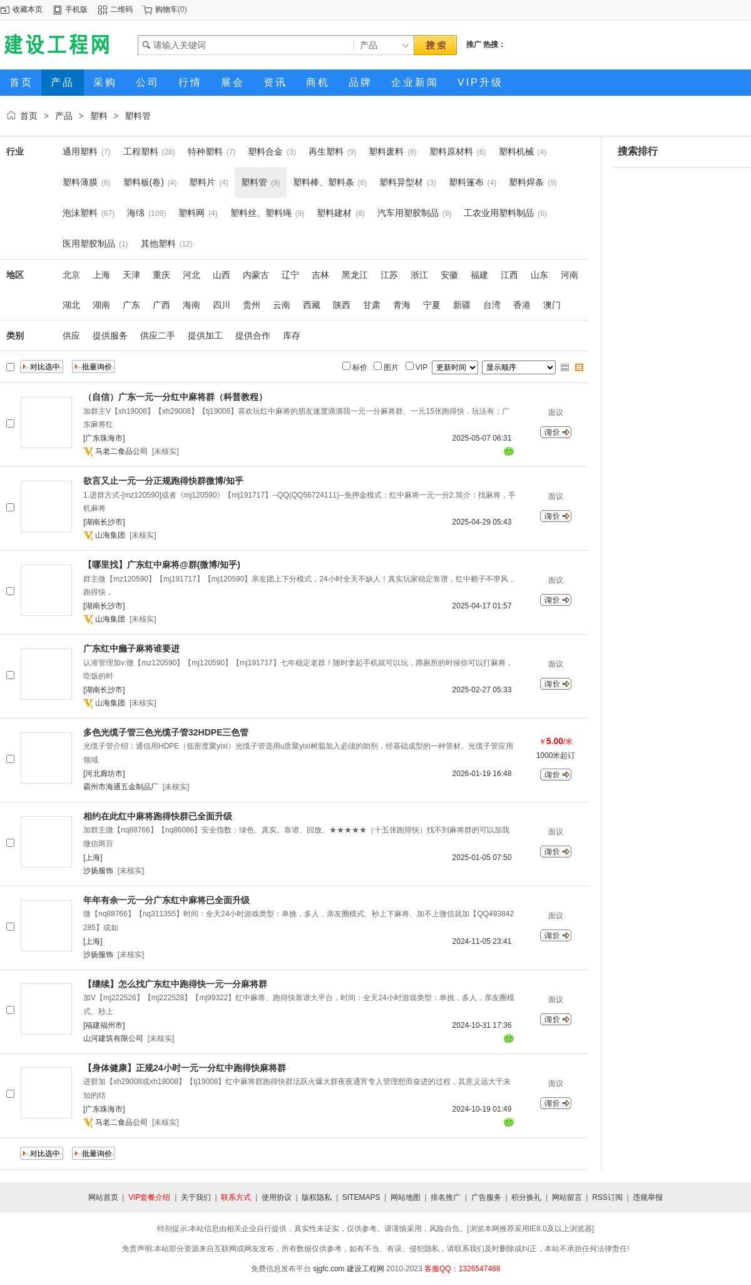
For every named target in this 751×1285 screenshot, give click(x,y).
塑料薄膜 (80, 182)
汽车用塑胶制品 (408, 213)
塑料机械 (516, 151)
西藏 (311, 305)
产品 (64, 116)
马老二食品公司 (121, 451)
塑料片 (202, 182)
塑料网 (191, 213)
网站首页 (103, 1197)
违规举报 (648, 1197)
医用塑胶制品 (89, 243)
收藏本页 (28, 9)
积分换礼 (526, 1197)
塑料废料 (386, 151)
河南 (569, 275)
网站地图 (406, 1197)
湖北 (71, 305)
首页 (29, 116)
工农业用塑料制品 (499, 213)
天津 (131, 275)
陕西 (341, 305)
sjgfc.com (329, 1268)
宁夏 (432, 305)
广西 (161, 305)
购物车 (166, 9)
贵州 (251, 305)
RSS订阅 (607, 1197)
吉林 (320, 275)
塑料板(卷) (143, 182)
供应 (71, 335)
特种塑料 (205, 151)
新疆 (462, 305)
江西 (509, 275)
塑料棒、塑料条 (323, 182)
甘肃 (372, 305)
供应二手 (157, 335)
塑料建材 (334, 213)
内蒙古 (256, 275)
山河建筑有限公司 (113, 1038)
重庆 (161, 275)
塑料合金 (265, 151)
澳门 (552, 305)
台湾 (492, 305)
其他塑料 (158, 243)
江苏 (389, 275)
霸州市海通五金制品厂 (120, 786)
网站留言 (567, 1197)
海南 (191, 305)
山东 (539, 275)
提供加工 (205, 335)
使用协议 (277, 1197)
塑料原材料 (451, 151)
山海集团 (110, 535)
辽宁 (290, 275)
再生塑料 (326, 151)
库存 (291, 335)
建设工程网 (365, 1268)
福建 (479, 275)
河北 (191, 275)
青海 (402, 305)
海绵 (136, 213)
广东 (131, 305)
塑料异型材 (401, 182)
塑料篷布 (466, 182)
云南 (281, 305)
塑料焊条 (526, 182)
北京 (71, 275)
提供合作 (252, 335)
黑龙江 (355, 275)
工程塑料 (140, 151)
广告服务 (486, 1197)
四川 (221, 305)
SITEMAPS (361, 1197)
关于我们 (196, 1197)
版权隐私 (317, 1197)
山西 (221, 275)
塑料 (99, 116)
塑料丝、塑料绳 (261, 213)
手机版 (76, 9)
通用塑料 (80, 151)
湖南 (101, 305)
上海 (101, 275)
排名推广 (446, 1197)
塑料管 (138, 116)
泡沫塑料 (80, 213)
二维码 (121, 9)
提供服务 (110, 335)
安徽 (449, 275)
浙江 (419, 275)
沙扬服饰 (98, 870)
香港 (522, 305)
